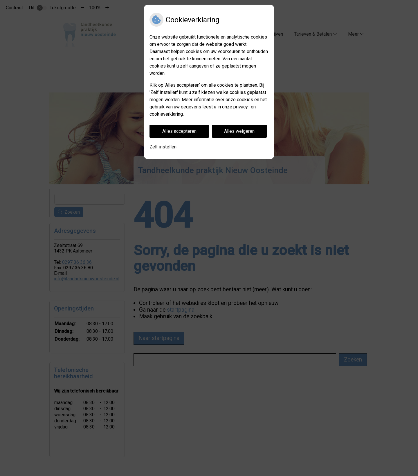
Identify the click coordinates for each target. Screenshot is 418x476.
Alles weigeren (239, 131)
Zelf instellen (162, 147)
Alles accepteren (179, 131)
